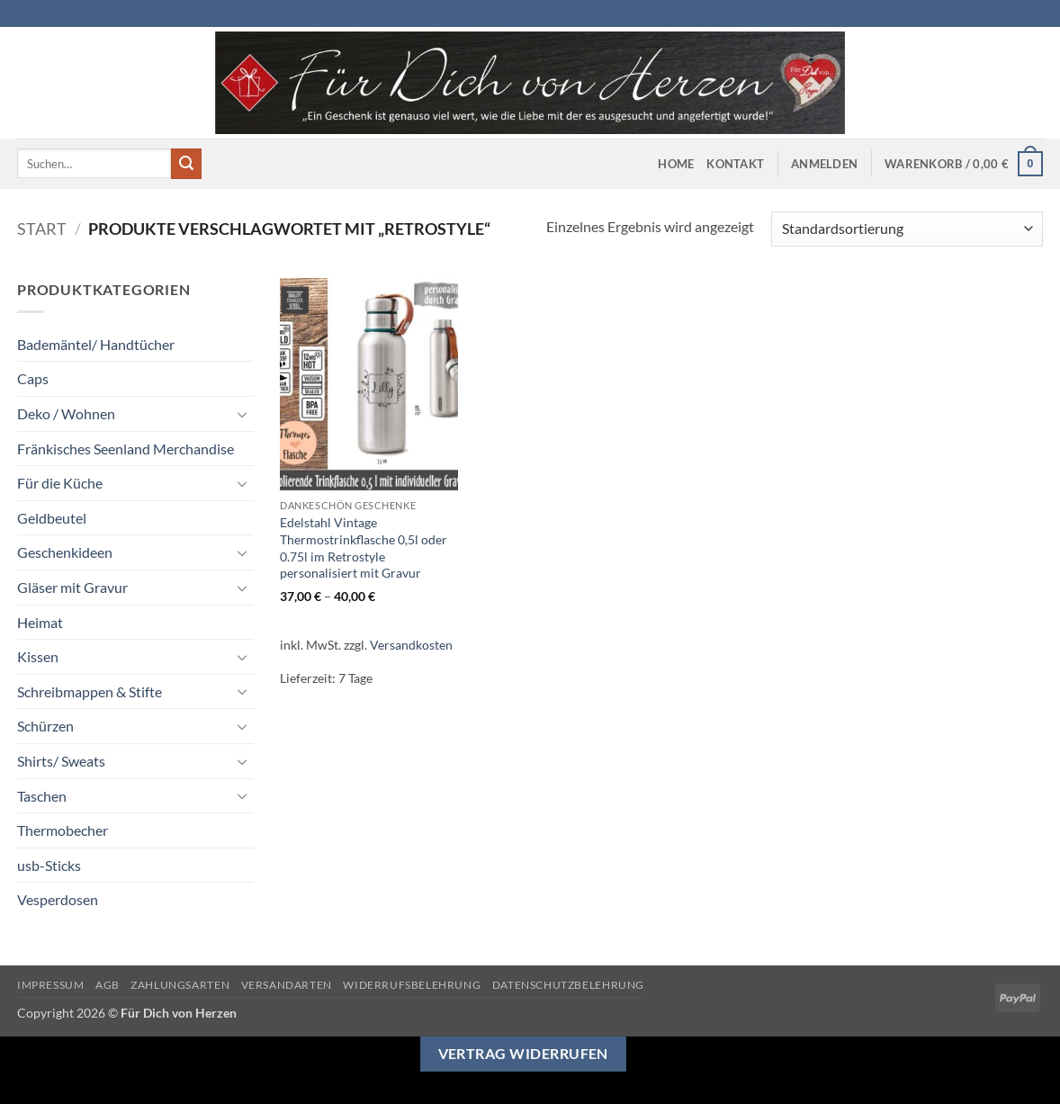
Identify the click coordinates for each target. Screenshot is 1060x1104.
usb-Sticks (49, 865)
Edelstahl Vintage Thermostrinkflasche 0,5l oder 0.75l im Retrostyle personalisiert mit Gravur (363, 547)
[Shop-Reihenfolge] (907, 229)
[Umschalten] (243, 414)
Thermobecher (62, 830)
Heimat (40, 622)
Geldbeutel (51, 517)
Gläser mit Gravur (72, 587)
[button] (824, 164)
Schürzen (45, 725)
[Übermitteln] (186, 163)
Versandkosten (411, 644)
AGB (107, 985)
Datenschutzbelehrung (568, 985)
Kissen (37, 656)
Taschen (42, 795)
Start (42, 228)
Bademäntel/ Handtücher (96, 344)
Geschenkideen (64, 552)
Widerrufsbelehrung (412, 985)
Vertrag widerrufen (523, 1054)
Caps (33, 378)
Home (676, 164)
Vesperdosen (57, 899)
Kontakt (735, 164)
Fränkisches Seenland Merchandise (125, 448)
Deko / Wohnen (66, 413)
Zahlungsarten (179, 985)
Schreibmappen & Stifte (89, 691)
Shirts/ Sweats (61, 760)
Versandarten (286, 985)
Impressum (51, 985)
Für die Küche (60, 482)
